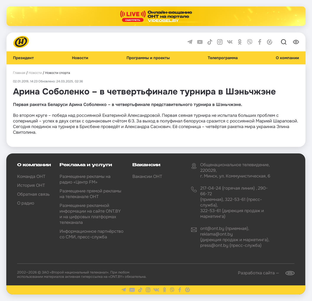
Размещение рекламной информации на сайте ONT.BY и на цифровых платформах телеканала (90, 214)
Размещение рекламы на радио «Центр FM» (85, 179)
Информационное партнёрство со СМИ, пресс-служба (92, 234)
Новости (80, 58)
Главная (19, 73)
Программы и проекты (148, 58)
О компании (287, 58)
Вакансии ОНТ (147, 176)
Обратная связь (33, 194)
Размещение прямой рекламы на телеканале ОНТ (90, 193)
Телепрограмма (223, 58)
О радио (25, 203)
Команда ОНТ (31, 176)
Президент (23, 58)
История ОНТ (31, 185)
